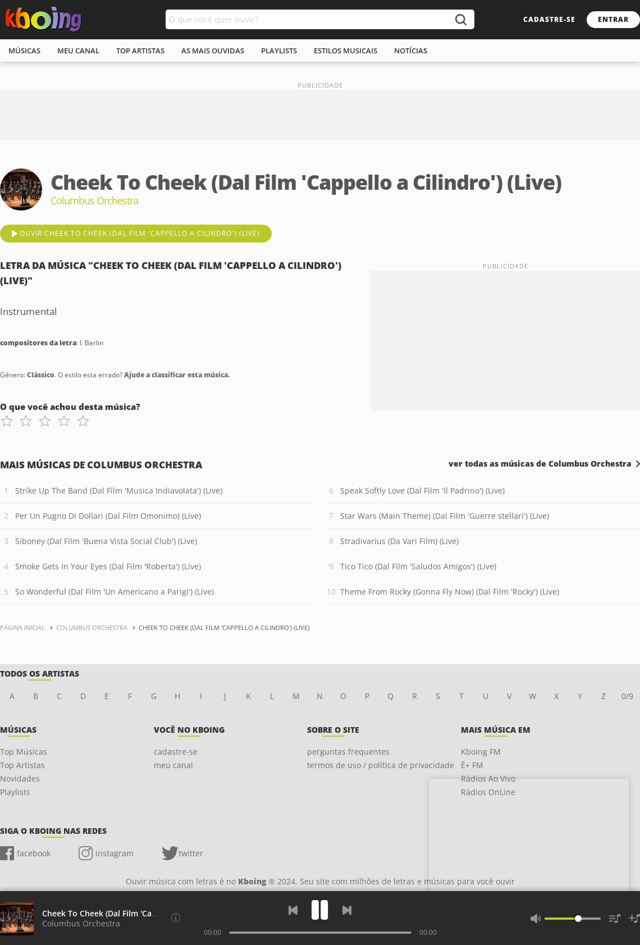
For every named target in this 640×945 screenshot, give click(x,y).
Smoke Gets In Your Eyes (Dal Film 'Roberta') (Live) (108, 566)
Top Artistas (22, 765)
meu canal (78, 50)
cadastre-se (549, 19)
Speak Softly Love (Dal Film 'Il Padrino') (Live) (422, 490)
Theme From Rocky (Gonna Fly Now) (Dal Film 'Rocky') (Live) (449, 591)
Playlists (15, 792)
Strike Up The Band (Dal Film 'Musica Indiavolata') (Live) (118, 490)
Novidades (20, 778)
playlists (279, 50)
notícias (410, 50)
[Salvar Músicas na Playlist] (634, 918)
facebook (34, 853)
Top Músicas (23, 751)
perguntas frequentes (348, 751)
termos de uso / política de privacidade (380, 765)
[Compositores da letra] (175, 917)
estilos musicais (345, 50)
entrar (613, 19)
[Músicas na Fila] (614, 918)
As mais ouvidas (212, 50)
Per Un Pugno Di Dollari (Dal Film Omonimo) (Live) (108, 515)
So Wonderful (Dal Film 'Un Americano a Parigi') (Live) (114, 591)
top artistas (140, 50)
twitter (191, 853)
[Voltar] (293, 910)
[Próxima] (346, 910)
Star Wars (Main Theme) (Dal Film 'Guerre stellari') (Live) (444, 515)
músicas (24, 50)
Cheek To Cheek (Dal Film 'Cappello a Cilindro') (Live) (141, 913)
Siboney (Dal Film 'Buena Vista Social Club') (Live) (106, 541)
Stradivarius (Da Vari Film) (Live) (399, 541)
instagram (114, 853)
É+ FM (472, 765)
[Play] (320, 910)
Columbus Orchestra (81, 923)
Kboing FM (481, 751)
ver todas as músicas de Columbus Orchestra (540, 464)
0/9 (627, 696)
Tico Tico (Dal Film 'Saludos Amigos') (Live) (418, 566)
